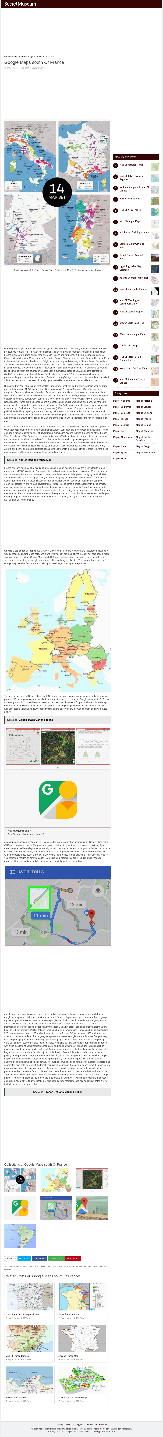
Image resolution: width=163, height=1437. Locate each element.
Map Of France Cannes (17, 1356)
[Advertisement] (81, 32)
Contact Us (69, 1424)
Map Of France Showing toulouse (22, 1314)
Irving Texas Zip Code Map (133, 368)
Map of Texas (120, 458)
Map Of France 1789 (68, 1314)
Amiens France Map (68, 1356)
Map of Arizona (144, 400)
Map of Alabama (121, 400)
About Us (103, 1424)
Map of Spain (120, 452)
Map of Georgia (121, 425)
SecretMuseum (20, 4)
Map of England (144, 412)
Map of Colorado (121, 412)
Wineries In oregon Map (132, 334)
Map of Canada (144, 406)
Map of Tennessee (145, 452)
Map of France (12, 68)
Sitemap (59, 1424)
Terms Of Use (91, 1424)
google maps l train (36, 1266)
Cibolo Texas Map (129, 345)
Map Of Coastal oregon (131, 311)
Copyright (80, 1424)
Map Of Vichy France (130, 210)
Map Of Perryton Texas (131, 164)
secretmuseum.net (13, 842)
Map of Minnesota (122, 437)
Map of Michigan (144, 431)
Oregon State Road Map (132, 323)
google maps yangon (77, 1266)
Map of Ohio (119, 446)
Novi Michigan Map (130, 221)
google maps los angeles (57, 1266)
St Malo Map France (16, 1397)
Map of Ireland (143, 425)
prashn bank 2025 (107, 1431)
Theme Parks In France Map (72, 1397)
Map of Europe (120, 419)
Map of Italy (119, 431)
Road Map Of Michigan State (134, 232)
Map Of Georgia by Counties (134, 289)
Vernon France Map (130, 198)
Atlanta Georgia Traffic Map (134, 277)
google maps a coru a (18, 1266)
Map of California (122, 406)
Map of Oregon (143, 446)
